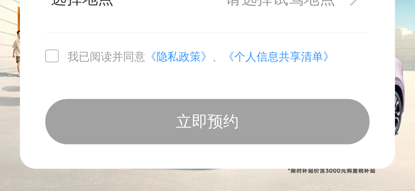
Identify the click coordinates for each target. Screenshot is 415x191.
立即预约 (207, 121)
